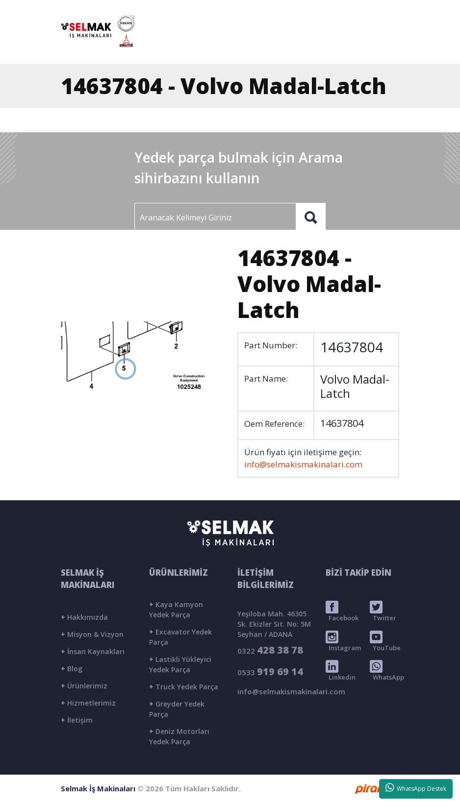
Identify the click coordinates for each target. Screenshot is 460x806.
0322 (270, 650)
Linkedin (341, 671)
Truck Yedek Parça (183, 686)
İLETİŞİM (370, 46)
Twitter (383, 611)
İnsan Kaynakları (93, 651)
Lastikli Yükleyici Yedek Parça (180, 664)
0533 (270, 671)
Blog (71, 668)
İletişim (77, 720)
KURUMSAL (235, 46)
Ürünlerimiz (84, 685)
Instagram (343, 641)
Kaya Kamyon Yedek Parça (176, 609)
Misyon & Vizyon (92, 634)
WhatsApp (387, 671)
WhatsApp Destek (416, 787)
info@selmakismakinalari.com (298, 10)
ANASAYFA (182, 46)
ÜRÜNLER (286, 46)
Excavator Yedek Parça (180, 637)
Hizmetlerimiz (88, 703)
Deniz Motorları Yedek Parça (179, 736)
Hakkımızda (84, 617)
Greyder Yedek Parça (176, 709)
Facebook (342, 611)
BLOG (329, 46)
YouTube (385, 641)
